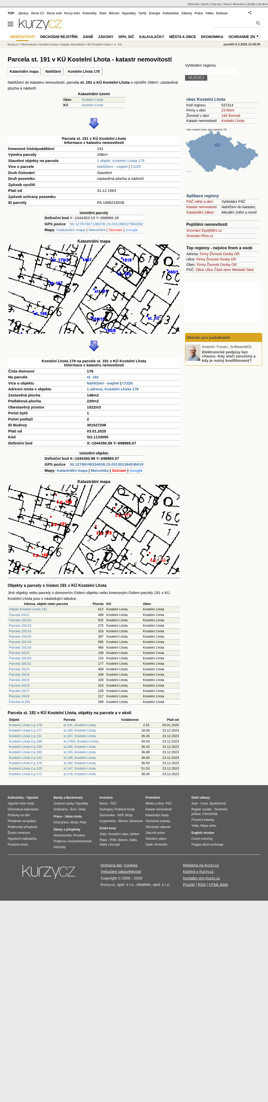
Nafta (133, 840)
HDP (120, 815)
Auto (194, 803)
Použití (189, 884)
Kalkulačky (151, 37)
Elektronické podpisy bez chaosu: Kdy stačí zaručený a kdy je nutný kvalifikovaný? (228, 356)
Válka (209, 13)
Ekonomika (212, 37)
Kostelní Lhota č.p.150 (25, 747)
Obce (200, 270)
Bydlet (251, 4)
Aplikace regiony (202, 196)
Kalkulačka (171, 13)
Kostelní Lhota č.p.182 (25, 752)
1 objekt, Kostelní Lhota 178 (120, 160)
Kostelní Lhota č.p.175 (25, 763)
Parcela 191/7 (19, 691)
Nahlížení (53, 71)
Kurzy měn (72, 13)
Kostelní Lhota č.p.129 (25, 768)
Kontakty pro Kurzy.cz (201, 878)
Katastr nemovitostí (201, 207)
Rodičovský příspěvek (23, 827)
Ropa (103, 840)
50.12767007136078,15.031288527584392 (106, 224)
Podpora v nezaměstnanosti (73, 841)
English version (202, 833)
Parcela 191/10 (20, 620)
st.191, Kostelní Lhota (80, 725)
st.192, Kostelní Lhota (80, 763)
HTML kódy (218, 884)
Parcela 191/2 (19, 653)
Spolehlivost (218, 803)
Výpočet (32, 797)
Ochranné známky (246, 37)
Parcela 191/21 (20, 663)
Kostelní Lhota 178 (84, 71)
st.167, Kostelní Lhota (80, 736)
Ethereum (136, 821)
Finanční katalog (202, 820)
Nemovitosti (28, 44)
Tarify (142, 13)
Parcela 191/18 (20, 647)
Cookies (131, 865)
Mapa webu (208, 825)
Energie (154, 13)
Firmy (204, 254)
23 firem (227, 110)
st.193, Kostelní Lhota (80, 752)
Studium (263, 4)
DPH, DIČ (126, 37)
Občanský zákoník (157, 827)
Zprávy (23, 13)
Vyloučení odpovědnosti (121, 871)
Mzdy (129, 815)
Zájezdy (216, 4)
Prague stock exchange (207, 844)
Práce (199, 13)
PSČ (169, 803)
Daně (88, 37)
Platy (83, 822)
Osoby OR (231, 254)
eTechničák (210, 814)
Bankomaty (74, 797)
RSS (202, 884)
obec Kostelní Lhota (205, 99)
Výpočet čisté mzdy (21, 803)
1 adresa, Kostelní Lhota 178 (113, 389)
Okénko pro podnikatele (208, 337)
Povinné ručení (18, 844)
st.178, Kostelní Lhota (80, 774)
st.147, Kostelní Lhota (80, 768)
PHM (112, 840)
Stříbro (134, 834)
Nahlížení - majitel (112, 166)
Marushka (97, 230)
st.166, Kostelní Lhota (80, 747)
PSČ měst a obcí (199, 202)
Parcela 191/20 (20, 658)
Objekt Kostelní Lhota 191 (28, 609)
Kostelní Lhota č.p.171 (25, 774)
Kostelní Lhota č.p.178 (25, 725)
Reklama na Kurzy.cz (201, 865)
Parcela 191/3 (19, 669)
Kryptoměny (108, 821)
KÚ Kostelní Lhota (99, 44)
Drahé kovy (108, 828)
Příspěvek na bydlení (22, 821)
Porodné (79, 835)
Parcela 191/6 (19, 685)
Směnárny (61, 809)
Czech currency (202, 838)
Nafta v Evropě (110, 844)
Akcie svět (54, 13)
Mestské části (243, 270)
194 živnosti (230, 116)
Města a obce (182, 37)
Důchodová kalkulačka (23, 809)
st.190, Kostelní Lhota (80, 730)
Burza (103, 803)
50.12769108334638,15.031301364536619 (106, 464)
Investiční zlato (118, 834)
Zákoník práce (155, 833)
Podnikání (152, 797)
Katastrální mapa (24, 71)
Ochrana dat (111, 865)
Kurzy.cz (13, 44)
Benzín (123, 840)
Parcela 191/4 (19, 674)
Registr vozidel (201, 809)
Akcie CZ (37, 13)
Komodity (89, 13)
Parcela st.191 (19, 702)
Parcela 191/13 (20, 625)
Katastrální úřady (157, 815)
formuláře (160, 844)
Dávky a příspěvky (67, 829)
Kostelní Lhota (92, 100)
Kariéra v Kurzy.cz (198, 871)
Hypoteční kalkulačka (22, 838)
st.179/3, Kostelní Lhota (81, 741)
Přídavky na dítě (19, 815)
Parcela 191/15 (20, 636)
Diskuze (222, 13)
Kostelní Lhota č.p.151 (25, 736)
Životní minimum (19, 833)
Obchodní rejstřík (198, 4)
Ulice (209, 270)
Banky (58, 797)
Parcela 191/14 (20, 631)
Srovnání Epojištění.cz (204, 230)
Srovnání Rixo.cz (199, 236)
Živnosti (216, 254)
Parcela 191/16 (20, 642)
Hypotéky (129, 13)
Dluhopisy (106, 809)
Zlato (103, 13)
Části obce (222, 270)
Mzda (74, 822)
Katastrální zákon (200, 212)
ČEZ (113, 803)
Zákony (186, 13)
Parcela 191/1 (19, 615)
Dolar (82, 809)
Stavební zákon (156, 838)
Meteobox (239, 4)
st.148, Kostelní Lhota (80, 758)
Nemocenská (62, 835)
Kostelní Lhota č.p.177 (25, 730)
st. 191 (93, 377)
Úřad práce (61, 822)
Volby (195, 825)
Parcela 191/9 (19, 696)
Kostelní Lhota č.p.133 (25, 758)
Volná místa (73, 816)
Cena (204, 803)
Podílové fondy (124, 809)
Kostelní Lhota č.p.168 (25, 741)
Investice (106, 797)
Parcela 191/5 (19, 680)
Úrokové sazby (64, 803)
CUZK (136, 166)
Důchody (60, 847)
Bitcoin (114, 13)
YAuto (227, 4)
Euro (73, 809)
